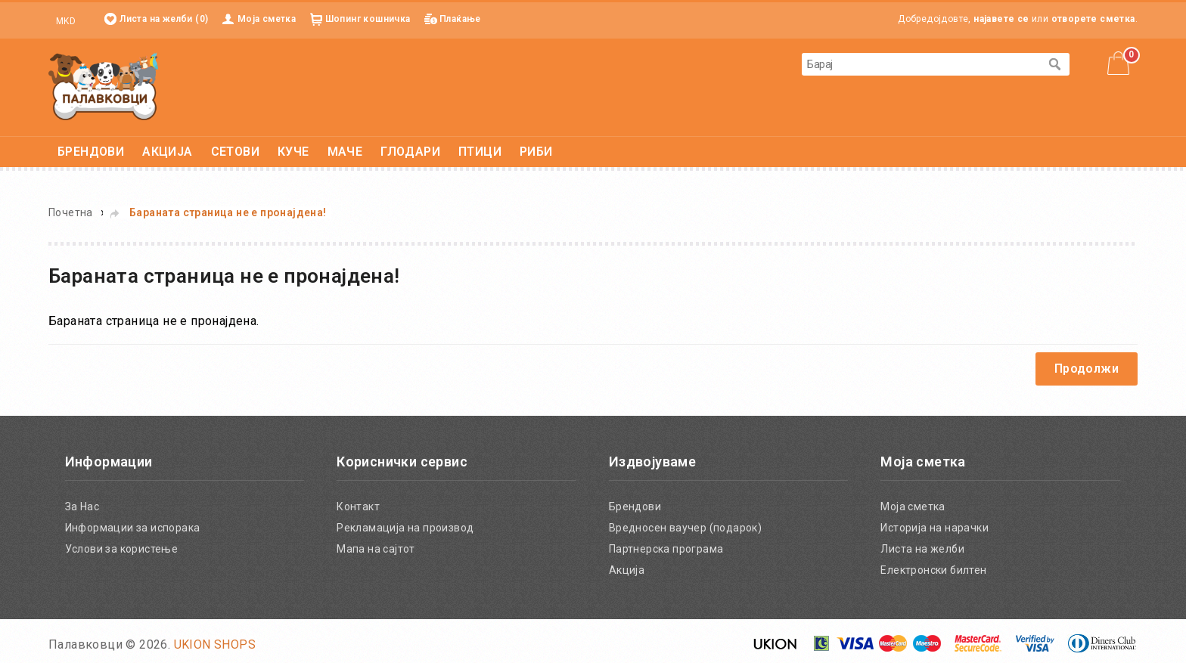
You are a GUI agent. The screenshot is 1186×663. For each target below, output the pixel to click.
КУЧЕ (293, 151)
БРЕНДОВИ (90, 151)
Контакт (358, 506)
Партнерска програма (666, 549)
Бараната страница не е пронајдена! (228, 212)
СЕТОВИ (235, 151)
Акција (626, 570)
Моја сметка (267, 19)
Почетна (70, 212)
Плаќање (460, 19)
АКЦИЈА (167, 151)
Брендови (635, 506)
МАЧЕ (345, 151)
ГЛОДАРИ (410, 151)
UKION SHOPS (215, 644)
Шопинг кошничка (368, 19)
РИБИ (536, 151)
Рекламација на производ (405, 528)
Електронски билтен (933, 570)
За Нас (82, 506)
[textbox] (920, 64)
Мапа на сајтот (376, 549)
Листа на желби (922, 549)
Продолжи (1086, 368)
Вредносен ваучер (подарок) (685, 528)
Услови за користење (122, 549)
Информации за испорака (132, 528)
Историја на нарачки (934, 528)
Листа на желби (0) (164, 19)
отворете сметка (1093, 19)
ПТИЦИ (479, 151)
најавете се (1001, 19)
